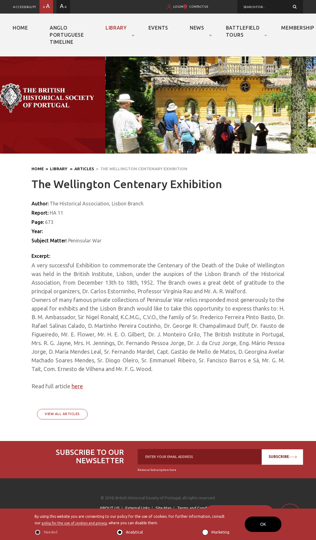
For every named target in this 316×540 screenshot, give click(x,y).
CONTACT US (198, 6)
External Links (137, 508)
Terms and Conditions (197, 508)
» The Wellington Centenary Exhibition (140, 169)
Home (20, 28)
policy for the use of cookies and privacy (77, 523)
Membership (297, 28)
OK (263, 524)
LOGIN (178, 6)
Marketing (220, 532)
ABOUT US (110, 508)
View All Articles (62, 414)
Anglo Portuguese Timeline (67, 35)
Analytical (134, 532)
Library (116, 28)
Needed (50, 532)
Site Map (164, 508)
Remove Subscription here (157, 470)
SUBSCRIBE (281, 457)
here (77, 386)
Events (158, 28)
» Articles (81, 169)
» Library (56, 169)
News (197, 28)
